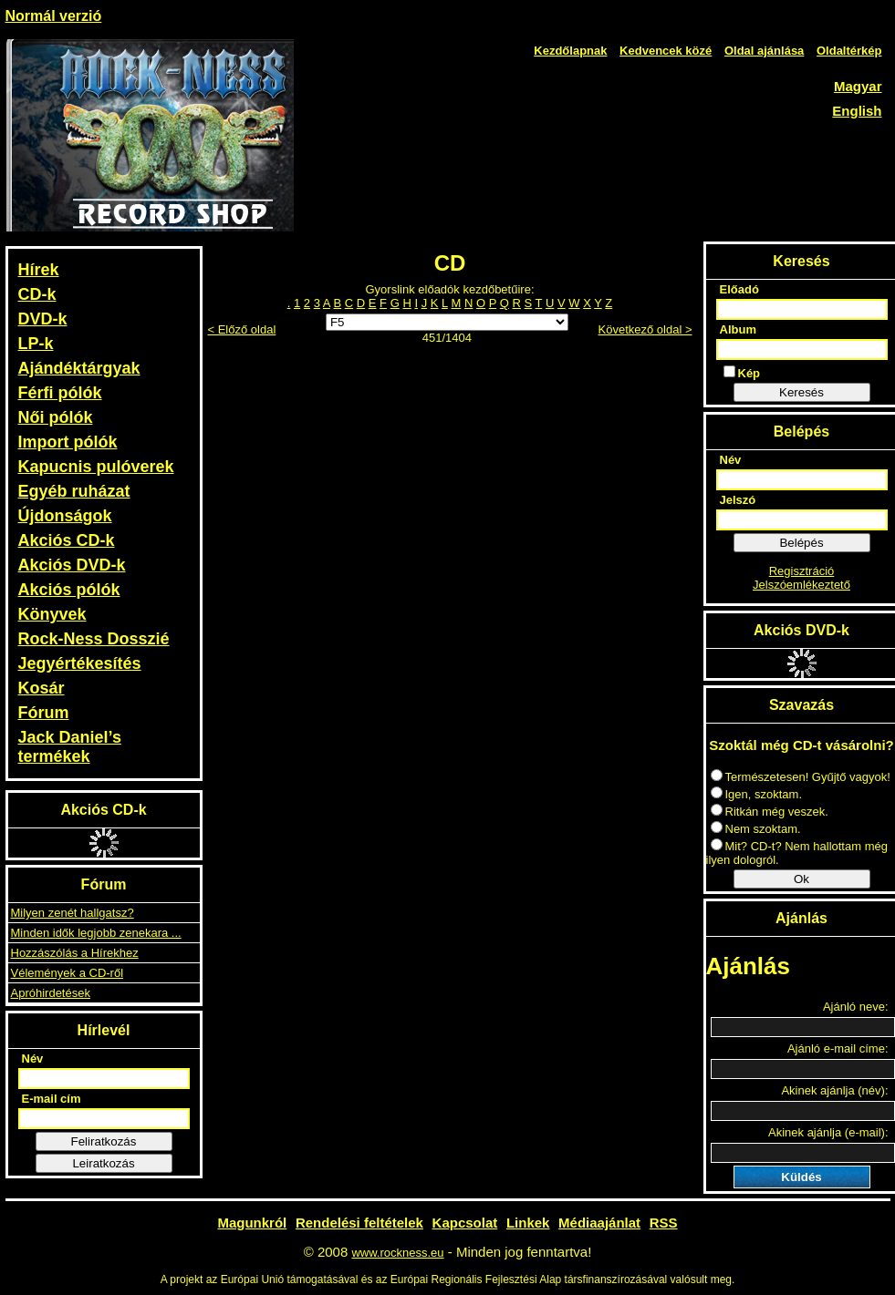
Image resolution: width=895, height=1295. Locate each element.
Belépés (801, 543)
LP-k (36, 343)
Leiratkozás (103, 1163)
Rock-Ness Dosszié (94, 639)
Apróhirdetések (50, 993)
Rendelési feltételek (359, 1222)
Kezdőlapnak (570, 50)
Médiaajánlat (599, 1222)
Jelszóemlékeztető (801, 584)
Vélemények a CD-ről (67, 973)
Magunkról (251, 1222)
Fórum (43, 713)
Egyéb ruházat (74, 491)
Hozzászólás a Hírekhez (75, 953)
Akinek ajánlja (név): (834, 1090)
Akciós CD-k (66, 540)
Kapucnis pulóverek (96, 466)
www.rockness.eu (397, 1252)
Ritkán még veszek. (769, 811)
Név (33, 1058)
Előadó (739, 289)
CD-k (37, 294)
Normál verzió (53, 16)
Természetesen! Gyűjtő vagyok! (800, 777)
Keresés (801, 392)
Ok (801, 879)
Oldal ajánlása (764, 50)
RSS (664, 1222)
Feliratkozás (104, 1141)
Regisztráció (802, 571)
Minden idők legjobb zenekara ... (96, 933)
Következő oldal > (645, 329)
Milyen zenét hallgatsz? (72, 913)
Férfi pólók (60, 393)
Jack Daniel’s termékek (69, 747)
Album (738, 329)
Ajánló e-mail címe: (838, 1048)
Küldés (801, 1177)
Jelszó (738, 500)
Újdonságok (65, 516)
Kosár (41, 688)
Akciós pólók (69, 590)
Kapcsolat (465, 1222)
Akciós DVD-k (72, 565)
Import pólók (68, 442)
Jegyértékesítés (79, 663)
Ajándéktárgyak (79, 368)
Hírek (38, 270)
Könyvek (52, 614)
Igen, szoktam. (757, 794)
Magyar (858, 86)
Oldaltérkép (849, 50)
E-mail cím (51, 1098)
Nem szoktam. (756, 829)
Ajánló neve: (856, 1006)
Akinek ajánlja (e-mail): (828, 1132)
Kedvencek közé (665, 50)
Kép (742, 372)
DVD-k (43, 319)
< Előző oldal (242, 329)
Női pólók (55, 417)
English (856, 110)
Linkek (528, 1222)
